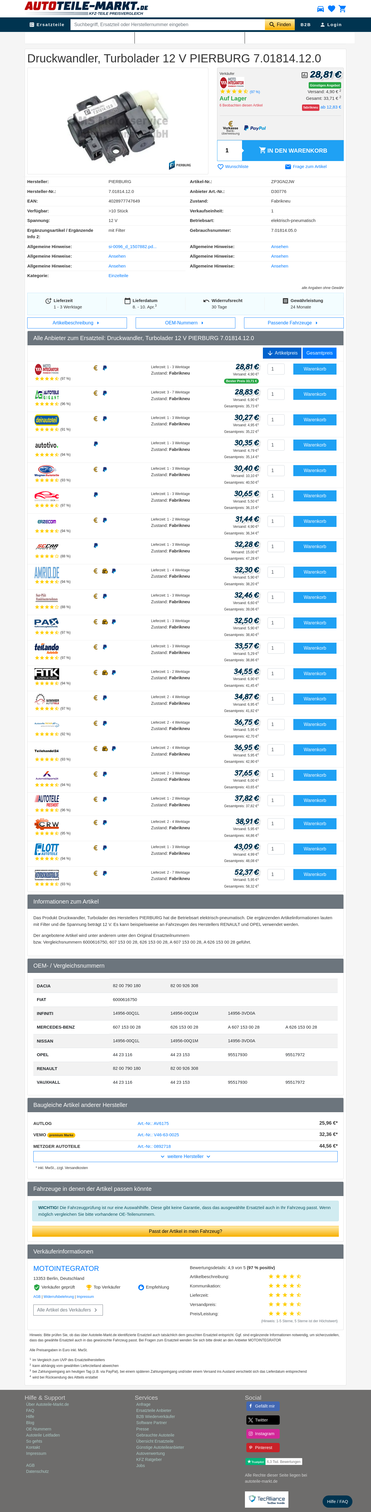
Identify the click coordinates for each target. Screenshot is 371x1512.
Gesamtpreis (319, 353)
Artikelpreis (282, 353)
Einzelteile (118, 275)
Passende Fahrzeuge (294, 322)
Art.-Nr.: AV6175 (153, 1123)
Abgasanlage (58, 38)
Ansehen (279, 246)
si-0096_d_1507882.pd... (133, 246)
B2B (306, 24)
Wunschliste (233, 166)
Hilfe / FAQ (337, 1501)
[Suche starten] (280, 24)
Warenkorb (293, 150)
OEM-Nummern (185, 322)
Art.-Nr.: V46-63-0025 (158, 1134)
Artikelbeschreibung (77, 322)
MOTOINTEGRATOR (66, 1268)
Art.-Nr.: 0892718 (154, 1146)
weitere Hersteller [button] (185, 1156)
